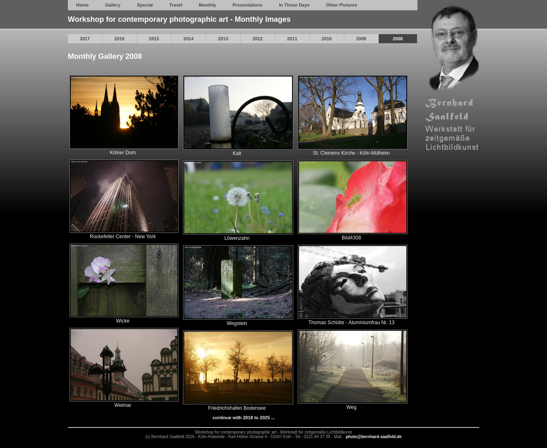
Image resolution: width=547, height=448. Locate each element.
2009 (361, 38)
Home (82, 4)
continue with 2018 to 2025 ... (244, 417)
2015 (154, 38)
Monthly (207, 4)
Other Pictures (341, 4)
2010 (326, 38)
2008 (398, 38)
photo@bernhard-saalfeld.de (374, 436)
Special (145, 4)
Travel (175, 4)
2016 (119, 38)
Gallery (113, 4)
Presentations (247, 4)
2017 (85, 38)
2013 (223, 38)
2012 (257, 38)
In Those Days (294, 4)
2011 (292, 38)
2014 (188, 38)
